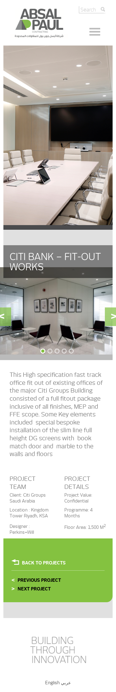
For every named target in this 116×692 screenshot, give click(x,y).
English (52, 682)
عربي (66, 682)
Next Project (34, 588)
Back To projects (44, 562)
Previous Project (39, 580)
